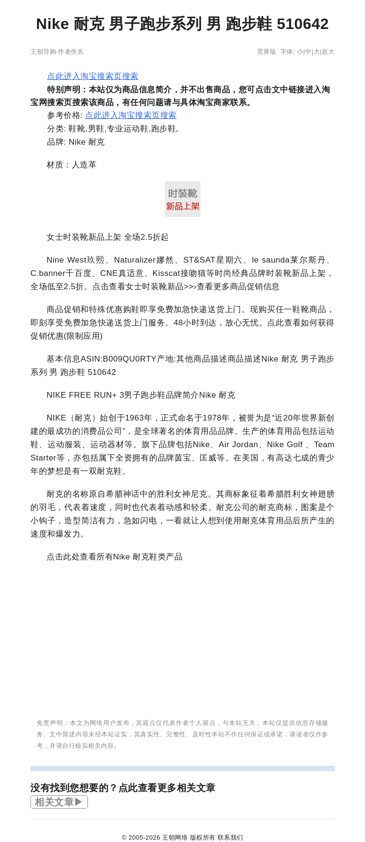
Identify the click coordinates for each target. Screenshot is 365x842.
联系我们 (230, 837)
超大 (328, 51)
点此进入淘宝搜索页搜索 (93, 76)
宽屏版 (267, 51)
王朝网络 (175, 837)
